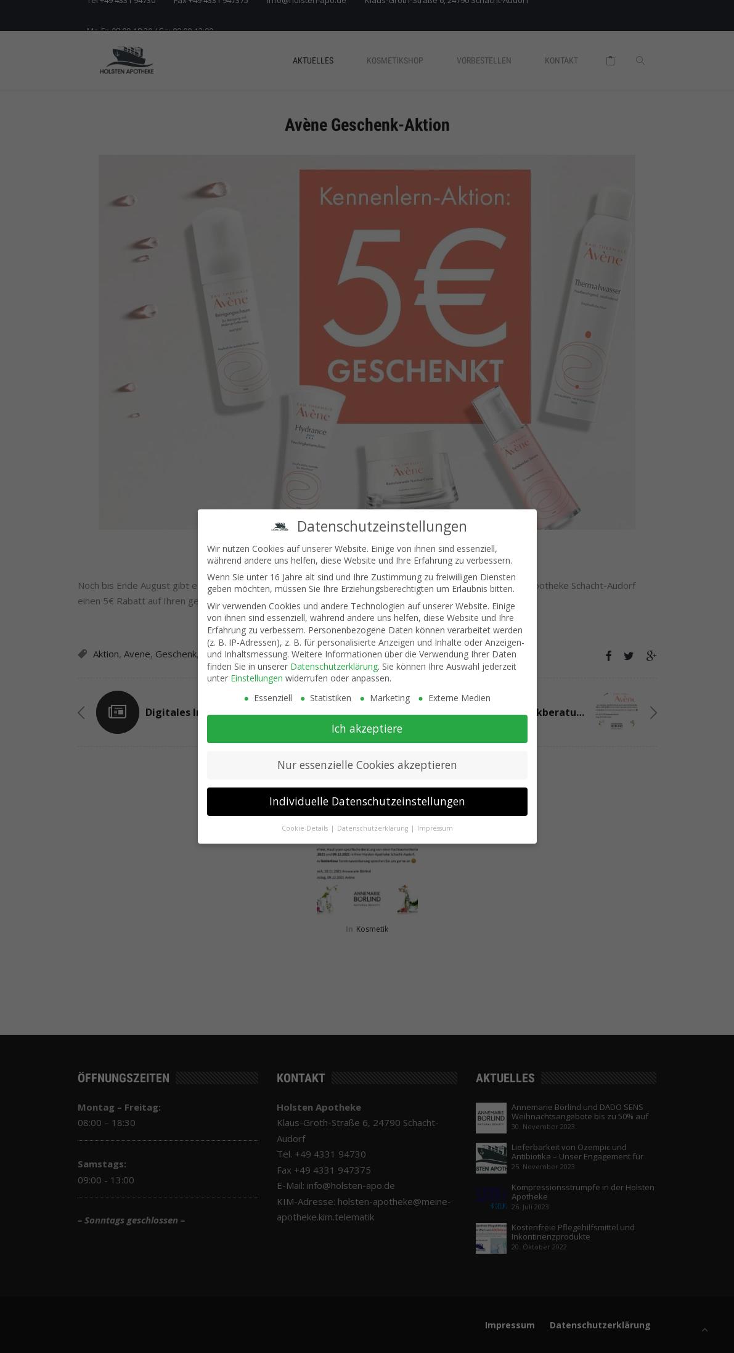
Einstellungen (256, 672)
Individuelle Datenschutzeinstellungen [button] (367, 795)
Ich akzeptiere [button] (367, 722)
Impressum (435, 822)
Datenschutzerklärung (334, 661)
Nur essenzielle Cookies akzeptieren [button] (367, 759)
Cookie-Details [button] (306, 822)
